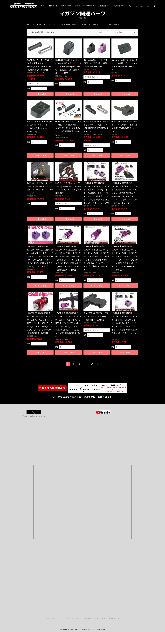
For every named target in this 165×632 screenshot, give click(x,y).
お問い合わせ (114, 618)
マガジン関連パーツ (113, 24)
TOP (42, 6)
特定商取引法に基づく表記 (95, 618)
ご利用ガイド (52, 6)
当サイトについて (54, 618)
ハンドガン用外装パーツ (90, 24)
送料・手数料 (66, 6)
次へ (94, 363)
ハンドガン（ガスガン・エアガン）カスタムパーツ (56, 24)
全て (29, 24)
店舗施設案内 (103, 6)
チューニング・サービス (84, 6)
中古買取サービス (119, 6)
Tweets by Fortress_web (33, 415)
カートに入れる (40, 94)
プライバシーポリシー (72, 618)
